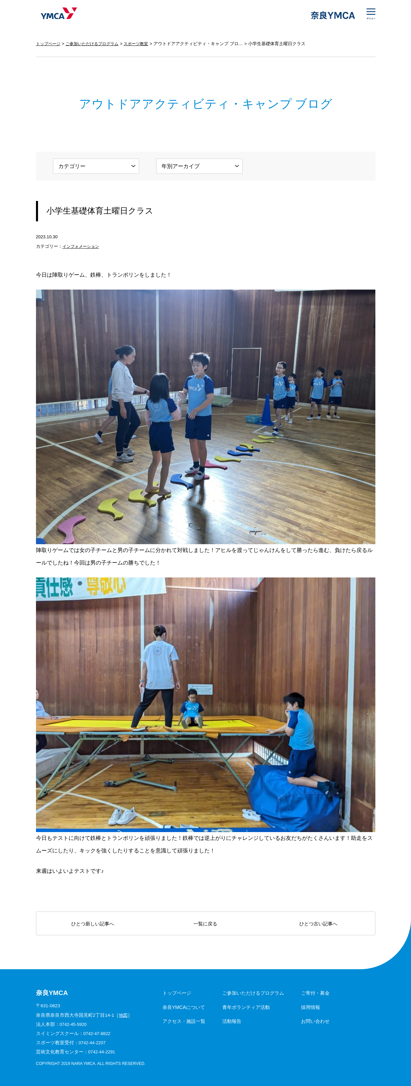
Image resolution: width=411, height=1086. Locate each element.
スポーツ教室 (143, 43)
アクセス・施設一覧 (184, 1021)
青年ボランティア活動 (246, 1007)
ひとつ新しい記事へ (92, 923)
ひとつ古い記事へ (318, 923)
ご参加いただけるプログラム (96, 43)
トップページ (49, 43)
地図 (123, 1015)
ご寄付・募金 (315, 993)
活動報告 (231, 1021)
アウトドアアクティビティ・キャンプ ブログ (206, 43)
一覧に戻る (205, 923)
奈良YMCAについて (184, 1007)
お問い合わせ (315, 1021)
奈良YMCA (57, 15)
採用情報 (310, 1007)
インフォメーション (82, 246)
